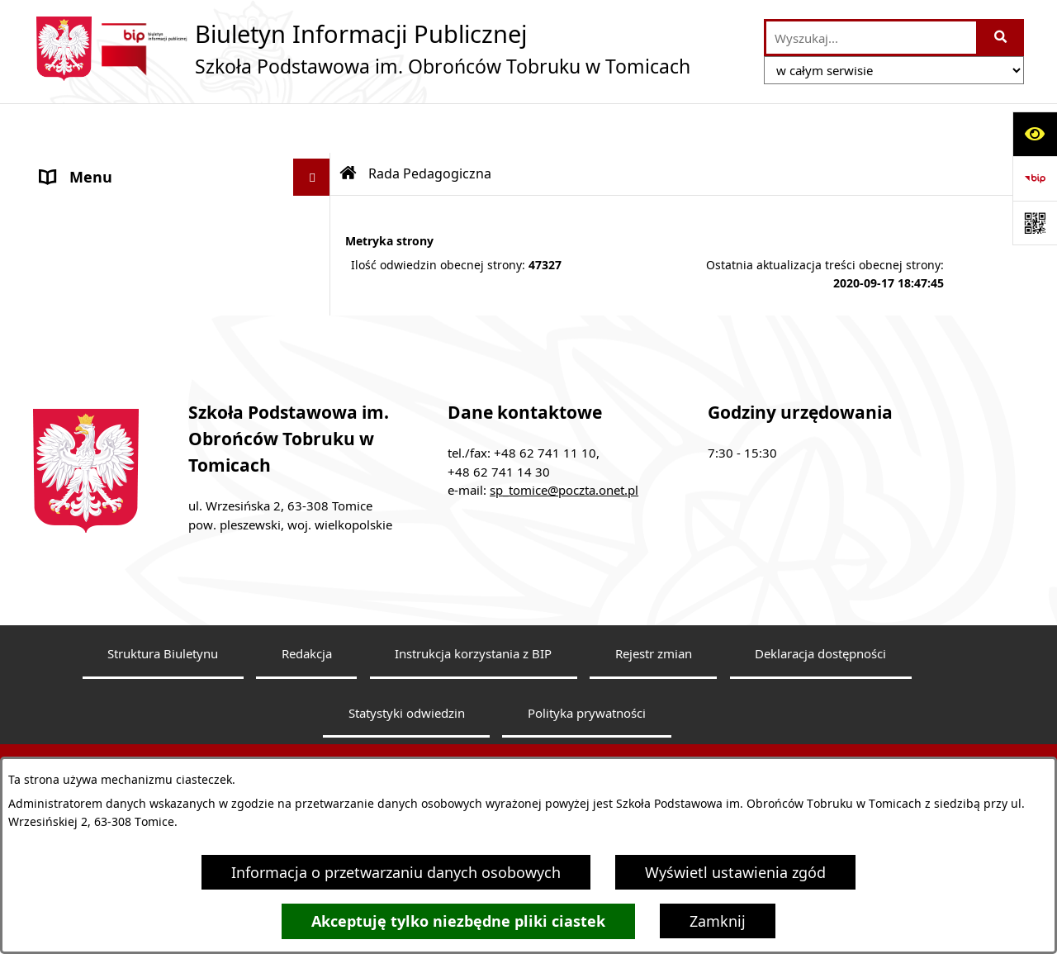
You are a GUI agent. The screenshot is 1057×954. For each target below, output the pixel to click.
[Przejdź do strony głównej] (361, 49)
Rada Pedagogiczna (108, 201)
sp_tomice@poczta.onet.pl (564, 597)
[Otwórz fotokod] (1034, 223)
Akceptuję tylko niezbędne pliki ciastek (458, 921)
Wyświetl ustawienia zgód (735, 872)
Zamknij (718, 921)
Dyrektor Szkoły (94, 164)
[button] (315, 165)
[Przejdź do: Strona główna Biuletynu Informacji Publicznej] (348, 124)
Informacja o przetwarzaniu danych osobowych (396, 872)
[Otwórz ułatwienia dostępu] (1034, 134)
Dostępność (82, 387)
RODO (61, 350)
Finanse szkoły (90, 276)
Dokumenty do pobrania (125, 313)
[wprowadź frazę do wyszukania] (871, 37)
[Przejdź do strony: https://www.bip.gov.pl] (1034, 178)
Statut (61, 239)
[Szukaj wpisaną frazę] (1001, 37)
